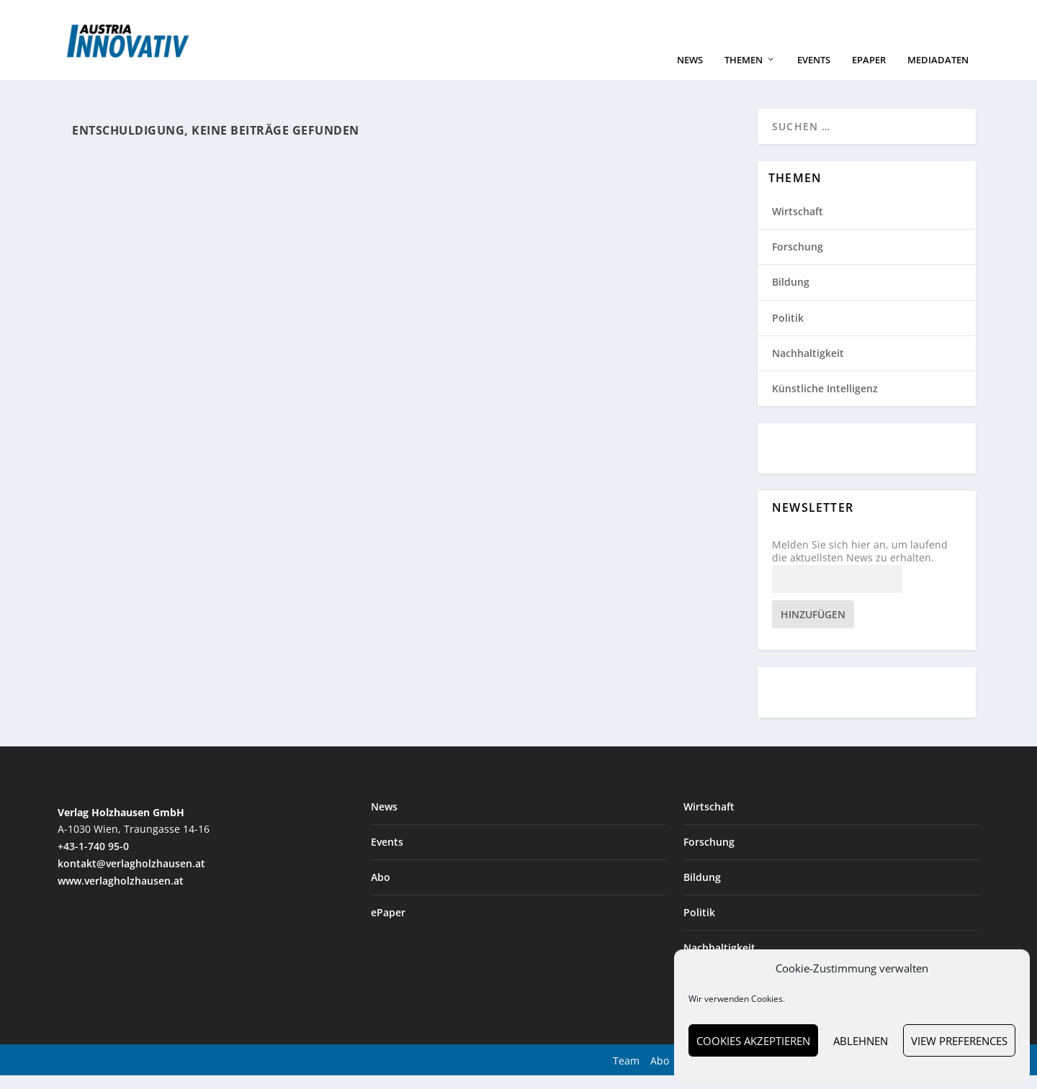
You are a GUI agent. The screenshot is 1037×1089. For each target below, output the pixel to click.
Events (813, 74)
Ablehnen (860, 1041)
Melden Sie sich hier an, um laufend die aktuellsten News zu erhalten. (860, 565)
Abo (380, 891)
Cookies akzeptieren (753, 1041)
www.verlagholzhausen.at (121, 894)
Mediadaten (938, 74)
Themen (743, 74)
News (690, 74)
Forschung (797, 260)
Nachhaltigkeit (808, 367)
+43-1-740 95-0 (93, 860)
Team (626, 1074)
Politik (788, 331)
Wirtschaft (797, 225)
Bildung (790, 295)
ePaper (869, 74)
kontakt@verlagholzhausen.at (131, 877)
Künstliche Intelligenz (825, 402)
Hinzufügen (813, 628)
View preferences (959, 1041)
